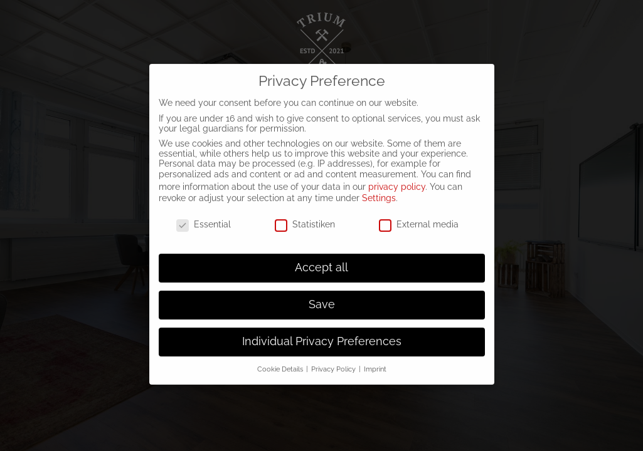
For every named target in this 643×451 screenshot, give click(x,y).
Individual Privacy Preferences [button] (321, 332)
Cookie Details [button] (281, 359)
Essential (203, 215)
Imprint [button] (375, 359)
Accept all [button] (321, 258)
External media (419, 215)
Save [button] (322, 295)
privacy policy (396, 177)
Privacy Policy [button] (334, 359)
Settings (379, 189)
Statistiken (305, 215)
